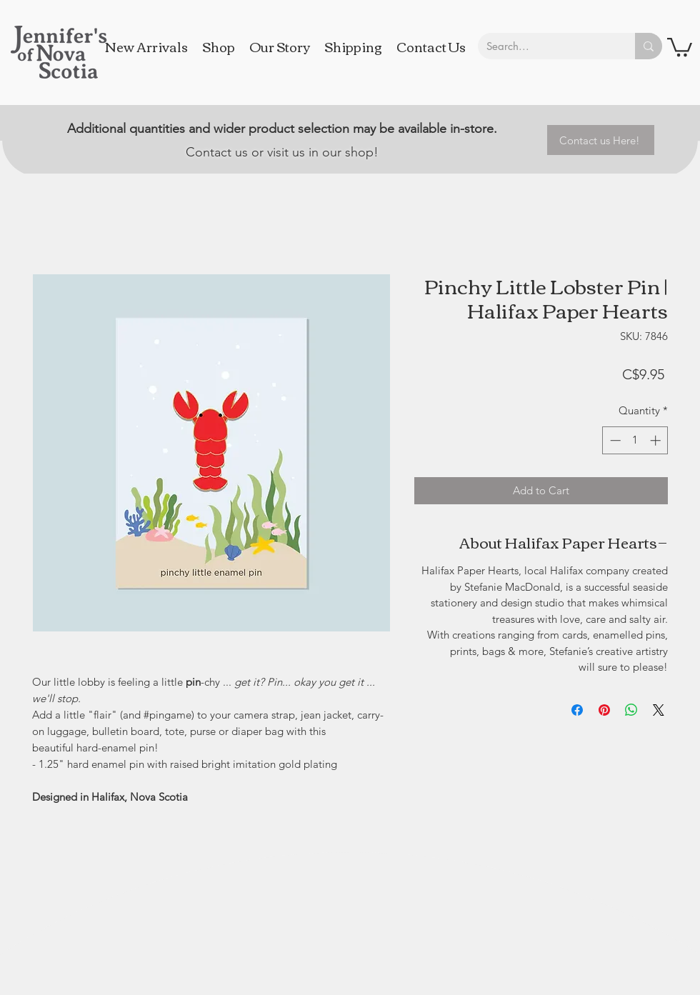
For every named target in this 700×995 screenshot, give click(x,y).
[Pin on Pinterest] (604, 710)
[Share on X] (658, 710)
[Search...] (545, 46)
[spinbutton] (635, 440)
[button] (679, 46)
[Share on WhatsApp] (631, 710)
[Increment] (656, 440)
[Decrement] (614, 440)
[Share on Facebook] (577, 710)
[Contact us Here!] (600, 140)
